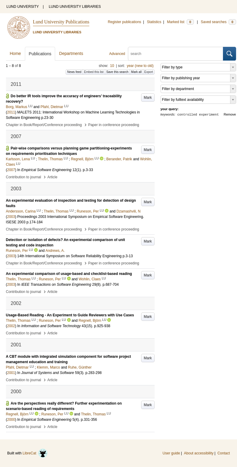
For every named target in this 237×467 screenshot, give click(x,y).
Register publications (124, 22)
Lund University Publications (61, 21)
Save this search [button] (117, 72)
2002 (11, 326)
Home (15, 53)
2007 (11, 170)
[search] (175, 54)
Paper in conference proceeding (113, 125)
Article (52, 177)
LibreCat (35, 453)
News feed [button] (74, 72)
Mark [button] (148, 97)
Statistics (154, 22)
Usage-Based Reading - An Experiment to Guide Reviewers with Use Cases (70, 315)
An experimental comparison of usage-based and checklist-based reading (69, 274)
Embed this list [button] (94, 72)
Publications (40, 53)
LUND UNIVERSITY (23, 7)
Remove (230, 114)
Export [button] (148, 72)
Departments (71, 53)
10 (112, 66)
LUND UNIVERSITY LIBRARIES (75, 7)
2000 (11, 419)
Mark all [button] (136, 72)
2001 (11, 373)
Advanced (117, 54)
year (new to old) (140, 66)
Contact (224, 453)
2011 (11, 112)
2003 (11, 217)
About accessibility (199, 453)
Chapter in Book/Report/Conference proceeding (44, 125)
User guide (171, 453)
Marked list (180, 22)
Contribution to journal (23, 177)
